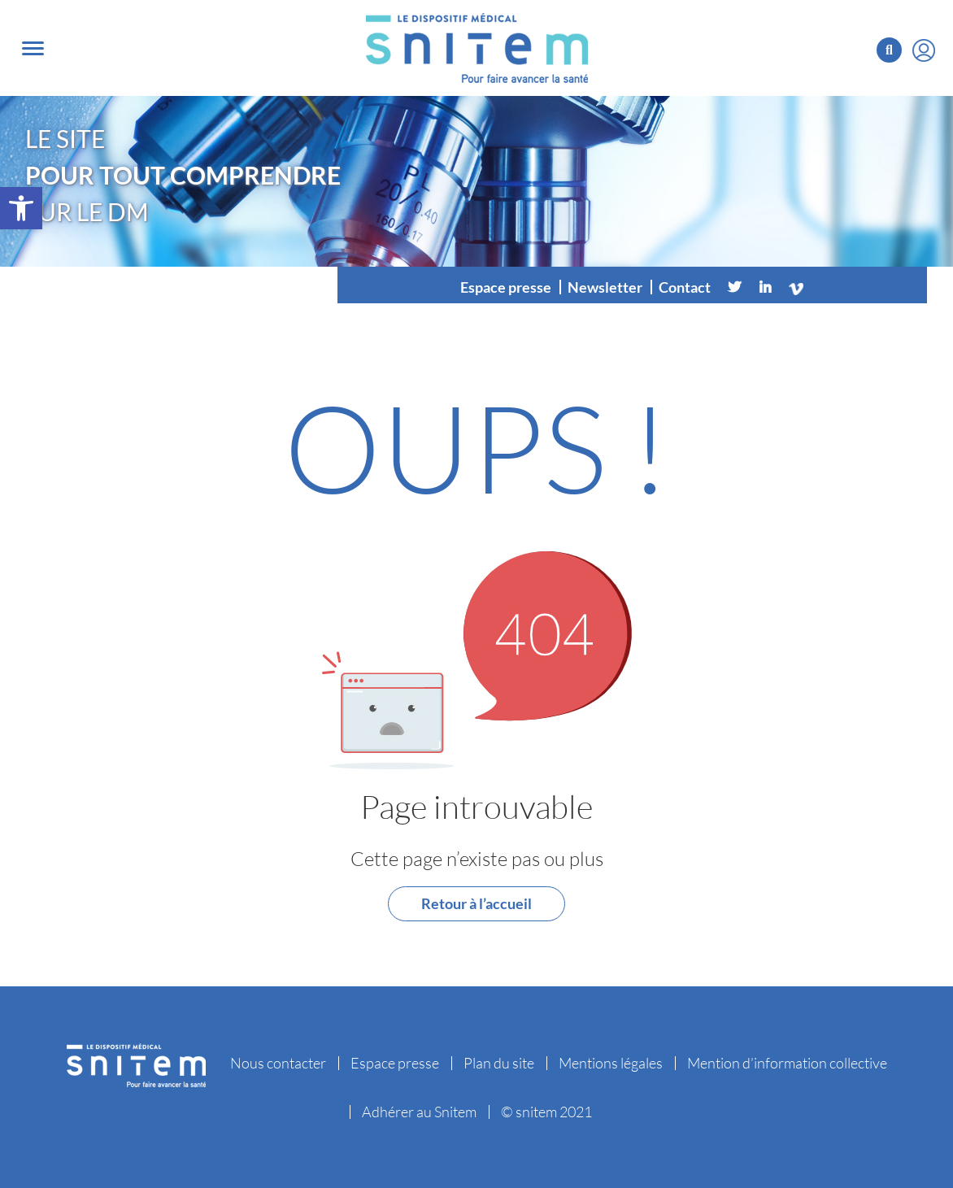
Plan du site (498, 1063)
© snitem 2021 (546, 1112)
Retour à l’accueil (476, 903)
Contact (685, 287)
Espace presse (505, 287)
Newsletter (605, 287)
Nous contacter (278, 1063)
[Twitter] (734, 287)
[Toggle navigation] (33, 48)
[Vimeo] (796, 287)
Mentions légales (611, 1063)
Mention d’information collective (787, 1063)
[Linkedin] (765, 287)
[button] (21, 208)
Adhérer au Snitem (419, 1112)
